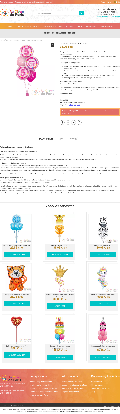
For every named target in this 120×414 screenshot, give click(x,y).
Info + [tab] (61, 138)
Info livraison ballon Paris (72, 380)
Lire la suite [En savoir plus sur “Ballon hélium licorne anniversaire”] (103, 303)
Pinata (79, 26)
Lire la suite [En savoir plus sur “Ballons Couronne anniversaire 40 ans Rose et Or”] (60, 305)
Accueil (9, 26)
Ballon (71, 105)
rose (78, 105)
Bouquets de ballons (12, 40)
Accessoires (91, 26)
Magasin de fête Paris (70, 390)
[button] (52, 45)
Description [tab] (46, 138)
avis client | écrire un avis (78, 43)
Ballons (36, 26)
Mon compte (96, 380)
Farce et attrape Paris (38, 394)
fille (75, 105)
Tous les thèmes (23, 26)
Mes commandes (98, 384)
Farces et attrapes (65, 26)
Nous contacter (106, 26)
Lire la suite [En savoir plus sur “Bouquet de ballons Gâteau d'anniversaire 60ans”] (60, 356)
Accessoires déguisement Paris (74, 384)
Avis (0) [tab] (74, 138)
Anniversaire (67, 102)
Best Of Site (115, 405)
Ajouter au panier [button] (16, 254)
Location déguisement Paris (40, 380)
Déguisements (49, 26)
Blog (93, 390)
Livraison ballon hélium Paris (40, 384)
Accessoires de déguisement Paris (43, 390)
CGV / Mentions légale (100, 387)
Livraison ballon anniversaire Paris (43, 387)
